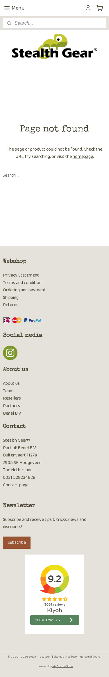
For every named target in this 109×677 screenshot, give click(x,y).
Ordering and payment (24, 290)
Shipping (11, 297)
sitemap (58, 656)
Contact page (15, 485)
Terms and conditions (23, 282)
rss (68, 656)
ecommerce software (86, 656)
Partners (11, 405)
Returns (10, 304)
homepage (83, 156)
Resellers (12, 398)
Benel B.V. (12, 413)
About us (11, 383)
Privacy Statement (21, 275)
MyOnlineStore (62, 666)
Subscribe (17, 542)
